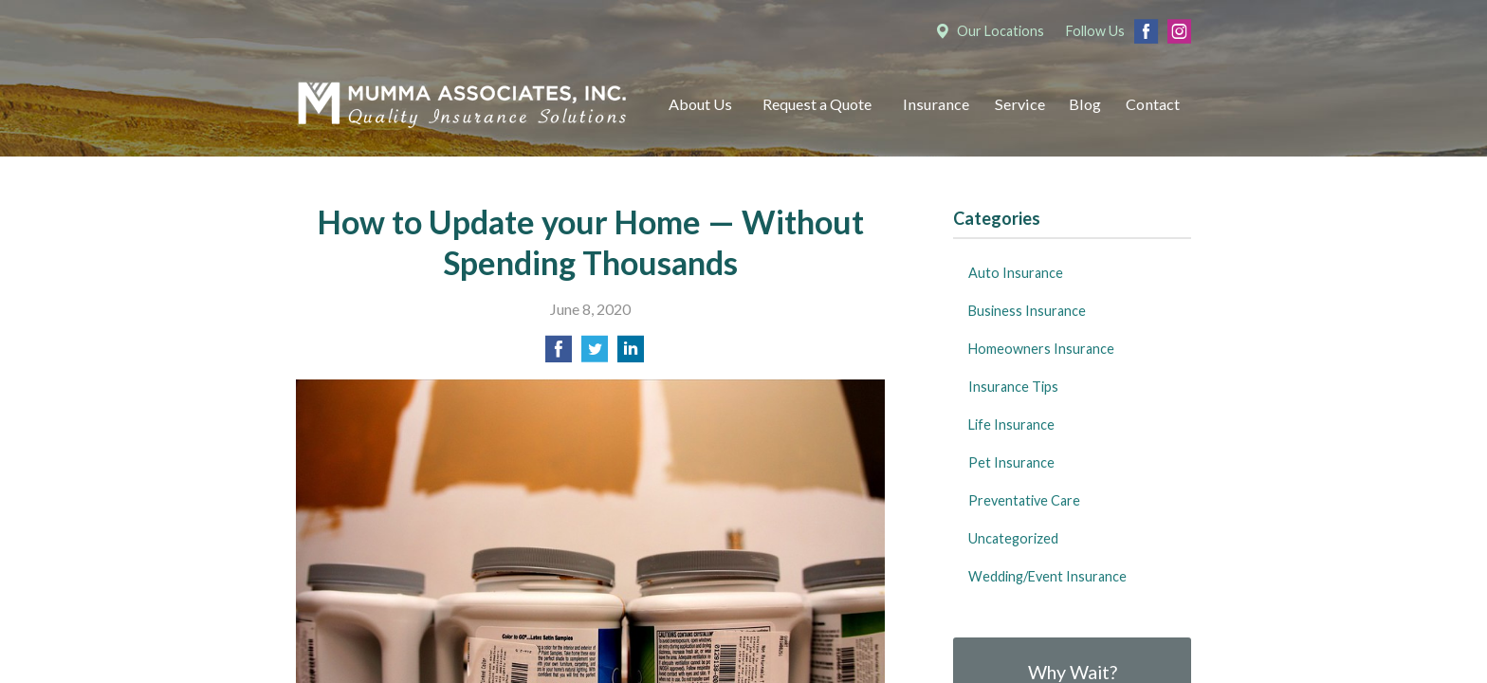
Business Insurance (1027, 311)
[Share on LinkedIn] (630, 354)
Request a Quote (817, 104)
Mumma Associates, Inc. (462, 105)
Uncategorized (1013, 538)
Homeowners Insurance (1041, 349)
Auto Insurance (1015, 273)
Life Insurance (1011, 424)
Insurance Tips (1013, 386)
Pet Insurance (1011, 462)
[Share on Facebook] (558, 354)
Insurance (936, 104)
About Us (700, 104)
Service (1020, 104)
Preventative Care (1024, 500)
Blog (1085, 104)
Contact (1153, 104)
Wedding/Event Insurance (1047, 576)
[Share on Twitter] (594, 354)
